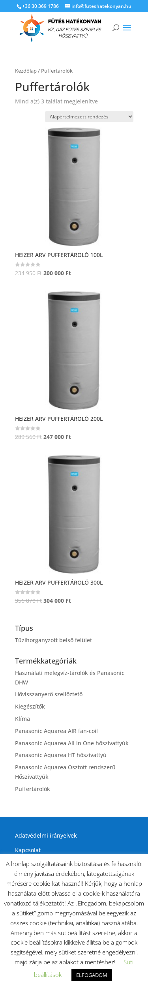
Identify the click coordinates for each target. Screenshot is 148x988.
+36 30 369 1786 (40, 6)
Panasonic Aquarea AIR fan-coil (56, 731)
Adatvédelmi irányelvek (46, 835)
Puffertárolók (32, 789)
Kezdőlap (26, 70)
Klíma (22, 718)
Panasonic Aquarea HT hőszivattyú (61, 755)
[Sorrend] (89, 116)
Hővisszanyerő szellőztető (48, 694)
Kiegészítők (30, 706)
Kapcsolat (28, 850)
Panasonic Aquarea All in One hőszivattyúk (72, 743)
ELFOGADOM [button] (91, 975)
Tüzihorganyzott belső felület (53, 640)
